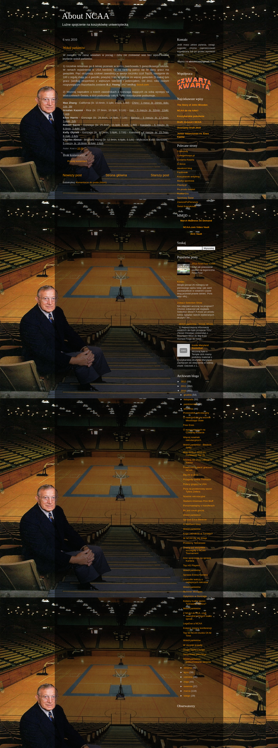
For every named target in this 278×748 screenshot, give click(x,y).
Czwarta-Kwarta (185, 159)
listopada (189, 399)
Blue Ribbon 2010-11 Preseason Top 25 (194, 453)
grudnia (188, 394)
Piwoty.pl (182, 185)
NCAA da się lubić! (187, 110)
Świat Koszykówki (186, 206)
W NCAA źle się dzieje (195, 538)
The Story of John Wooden (192, 105)
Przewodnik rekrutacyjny (196, 413)
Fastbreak (182, 172)
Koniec (180, 281)
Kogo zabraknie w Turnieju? (198, 533)
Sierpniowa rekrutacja (194, 654)
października (191, 404)
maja (187, 681)
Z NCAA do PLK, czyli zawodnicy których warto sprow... (197, 616)
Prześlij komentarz (77, 161)
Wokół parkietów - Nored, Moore (196, 324)
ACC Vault (196, 234)
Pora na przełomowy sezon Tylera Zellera (197, 490)
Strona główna (116, 175)
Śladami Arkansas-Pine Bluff (198, 501)
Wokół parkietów (74, 48)
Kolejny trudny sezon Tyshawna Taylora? (194, 602)
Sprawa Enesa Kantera (195, 574)
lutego (187, 695)
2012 (184, 381)
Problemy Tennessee (194, 543)
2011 (184, 386)
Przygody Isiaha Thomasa (197, 479)
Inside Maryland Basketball (200, 346)
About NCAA (85, 16)
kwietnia (188, 686)
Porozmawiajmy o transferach (199, 505)
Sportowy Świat (185, 197)
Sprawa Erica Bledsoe (195, 519)
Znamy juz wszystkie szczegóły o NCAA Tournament (194, 550)
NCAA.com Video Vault (196, 227)
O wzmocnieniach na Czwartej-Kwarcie (194, 431)
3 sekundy (182, 151)
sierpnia (188, 667)
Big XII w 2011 (191, 474)
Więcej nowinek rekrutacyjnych (192, 438)
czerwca (188, 677)
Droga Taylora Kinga (194, 649)
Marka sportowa (185, 180)
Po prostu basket (186, 189)
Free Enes (188, 425)
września (189, 408)
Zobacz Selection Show (189, 302)
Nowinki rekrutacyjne (194, 496)
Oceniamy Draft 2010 (189, 127)
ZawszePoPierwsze (187, 202)
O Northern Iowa (192, 524)
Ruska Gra (183, 193)
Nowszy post (72, 175)
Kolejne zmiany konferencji (197, 628)
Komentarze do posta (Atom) (91, 182)
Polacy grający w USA (195, 484)
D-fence (181, 164)
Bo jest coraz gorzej (193, 510)
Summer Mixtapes (192, 591)
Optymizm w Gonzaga (195, 596)
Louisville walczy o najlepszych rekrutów (195, 581)
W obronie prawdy (192, 645)
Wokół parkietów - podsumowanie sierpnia (197, 660)
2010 (184, 390)
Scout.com (142, 84)
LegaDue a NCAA (192, 623)
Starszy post (160, 175)
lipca (186, 672)
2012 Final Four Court (203, 263)
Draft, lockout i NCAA (189, 122)
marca (187, 691)
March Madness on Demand (196, 220)
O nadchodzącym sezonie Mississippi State (197, 419)
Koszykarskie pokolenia (190, 116)
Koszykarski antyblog (188, 176)
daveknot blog (184, 168)
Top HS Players (191, 565)
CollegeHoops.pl (186, 155)
